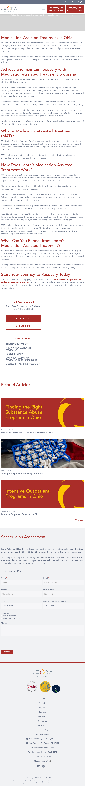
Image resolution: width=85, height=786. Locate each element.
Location (5, 601)
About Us (42, 703)
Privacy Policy (42, 730)
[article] (42, 416)
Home (42, 699)
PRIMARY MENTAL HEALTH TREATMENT (18, 349)
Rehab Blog (42, 725)
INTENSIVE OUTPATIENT (17, 344)
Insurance (5, 613)
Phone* (4, 590)
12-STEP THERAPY (14, 354)
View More (79, 520)
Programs (42, 708)
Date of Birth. (48, 590)
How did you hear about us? (55, 601)
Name (4, 578)
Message (4, 623)
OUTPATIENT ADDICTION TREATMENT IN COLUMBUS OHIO (22, 359)
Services (42, 712)
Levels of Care (42, 717)
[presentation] (18, 643)
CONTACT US (23, 319)
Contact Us (42, 721)
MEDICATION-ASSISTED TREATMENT (23, 364)
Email (46, 578)
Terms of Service (42, 734)
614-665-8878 (23, 326)
